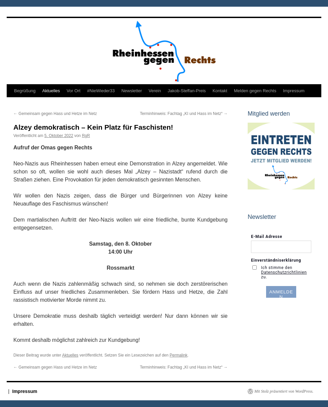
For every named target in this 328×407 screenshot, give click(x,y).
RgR (86, 135)
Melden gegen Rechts (255, 90)
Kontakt (220, 90)
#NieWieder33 (100, 90)
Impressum (293, 90)
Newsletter (131, 90)
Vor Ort (73, 90)
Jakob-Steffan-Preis (187, 90)
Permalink (178, 355)
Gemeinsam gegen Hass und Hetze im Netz (55, 113)
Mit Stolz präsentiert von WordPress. (283, 391)
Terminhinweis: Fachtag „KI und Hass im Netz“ (184, 113)
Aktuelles (51, 90)
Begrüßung (24, 90)
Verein (155, 90)
